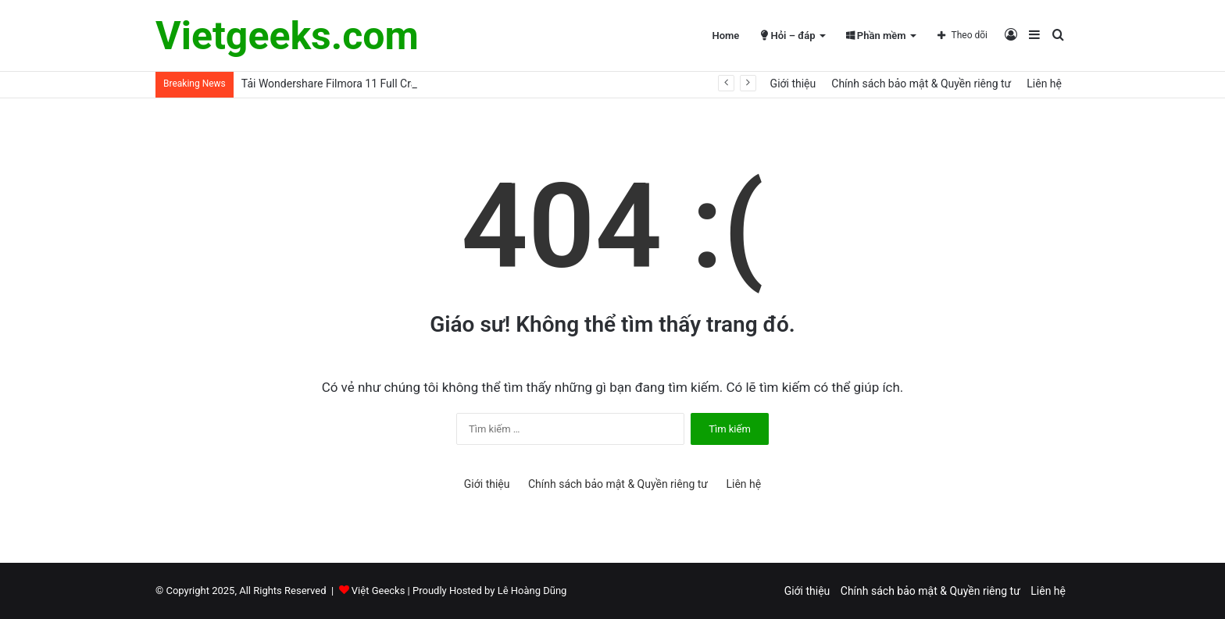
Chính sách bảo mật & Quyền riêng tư (921, 83)
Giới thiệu (793, 83)
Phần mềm (876, 35)
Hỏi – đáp (788, 35)
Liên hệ (1044, 83)
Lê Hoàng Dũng (532, 590)
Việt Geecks (378, 590)
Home (725, 35)
